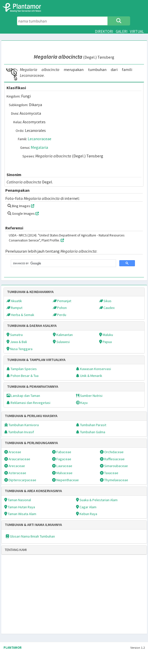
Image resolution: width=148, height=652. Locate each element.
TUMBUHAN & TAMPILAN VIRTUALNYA (36, 359)
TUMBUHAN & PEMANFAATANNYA (32, 386)
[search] (63, 263)
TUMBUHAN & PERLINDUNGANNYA (31, 443)
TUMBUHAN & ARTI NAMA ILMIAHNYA (33, 524)
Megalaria (39, 147)
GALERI (121, 31)
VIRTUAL (137, 31)
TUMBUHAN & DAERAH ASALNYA (32, 325)
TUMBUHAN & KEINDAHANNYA (30, 291)
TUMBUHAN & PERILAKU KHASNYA (31, 416)
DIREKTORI (104, 31)
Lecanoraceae (39, 138)
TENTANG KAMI (16, 549)
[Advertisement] (60, 597)
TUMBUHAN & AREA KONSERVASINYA (33, 491)
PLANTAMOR (13, 647)
